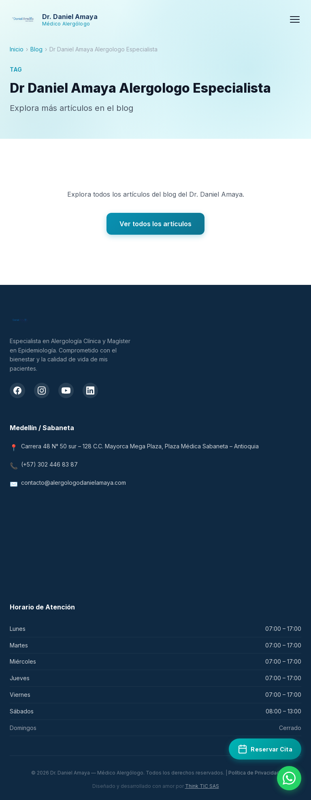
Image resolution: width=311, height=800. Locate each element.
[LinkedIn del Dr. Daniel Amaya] (90, 390)
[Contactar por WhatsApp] (289, 778)
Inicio (16, 49)
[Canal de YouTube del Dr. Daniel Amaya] (66, 390)
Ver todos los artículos (155, 224)
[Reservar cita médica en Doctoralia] (265, 749)
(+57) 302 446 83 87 (49, 464)
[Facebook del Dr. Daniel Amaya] (17, 390)
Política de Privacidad (254, 773)
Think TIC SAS (202, 786)
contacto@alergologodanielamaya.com (73, 482)
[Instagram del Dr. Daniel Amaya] (41, 390)
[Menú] (294, 19)
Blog (36, 49)
